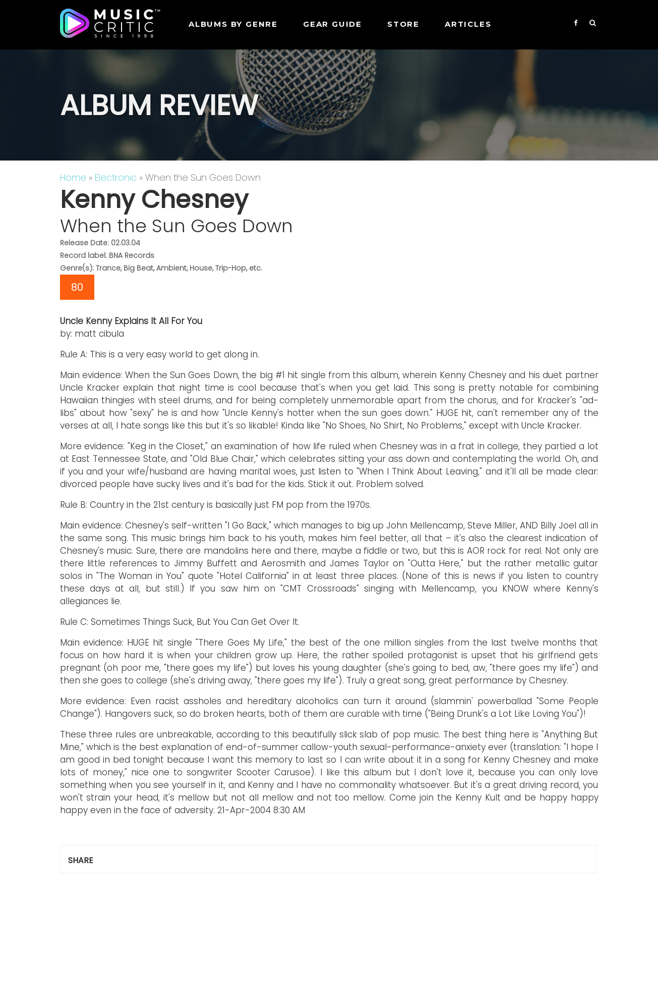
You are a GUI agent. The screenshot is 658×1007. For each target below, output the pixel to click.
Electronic (116, 177)
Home (73, 177)
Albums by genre (233, 24)
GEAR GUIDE (332, 24)
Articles (468, 24)
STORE (403, 24)
